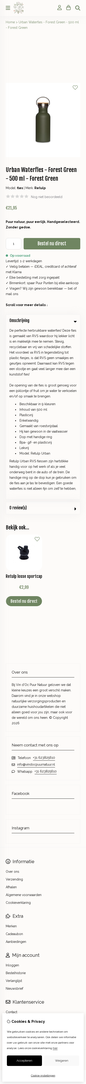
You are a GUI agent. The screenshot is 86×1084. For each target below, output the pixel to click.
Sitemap (12, 855)
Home (10, 22)
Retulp (40, 188)
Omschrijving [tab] (43, 320)
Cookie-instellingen (43, 1075)
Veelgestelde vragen (21, 863)
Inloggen (12, 792)
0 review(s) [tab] (43, 335)
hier (55, 1048)
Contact (11, 839)
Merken (11, 753)
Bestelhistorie (16, 800)
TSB (55, 891)
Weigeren (61, 1060)
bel (70, 288)
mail (9, 294)
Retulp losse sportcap (24, 403)
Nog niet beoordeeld (46, 197)
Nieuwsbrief (14, 816)
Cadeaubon (14, 761)
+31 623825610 (44, 585)
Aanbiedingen (16, 769)
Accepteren (24, 1060)
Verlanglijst (14, 808)
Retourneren (15, 847)
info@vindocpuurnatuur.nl (36, 592)
